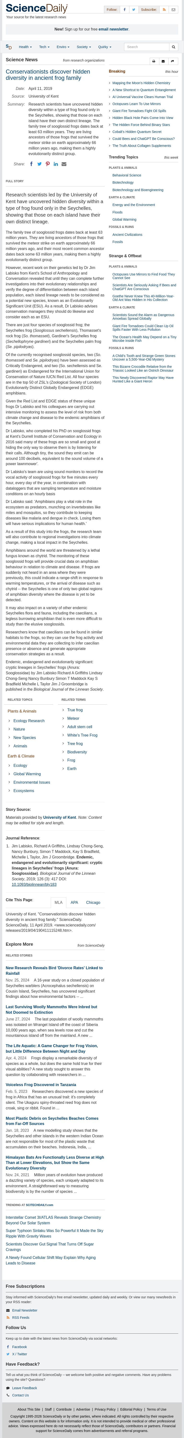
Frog (71, 760)
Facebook (19, 1347)
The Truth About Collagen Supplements (142, 146)
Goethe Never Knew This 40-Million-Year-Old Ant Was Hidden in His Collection (143, 298)
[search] (173, 47)
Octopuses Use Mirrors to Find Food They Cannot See (144, 276)
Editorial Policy (131, 1409)
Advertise (83, 1409)
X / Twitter (19, 1354)
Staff (48, 1409)
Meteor (73, 718)
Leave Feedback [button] (24, 1388)
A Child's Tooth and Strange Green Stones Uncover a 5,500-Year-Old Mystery (144, 357)
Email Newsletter (24, 1310)
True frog (75, 710)
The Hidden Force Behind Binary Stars (141, 125)
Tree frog (75, 744)
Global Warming (27, 774)
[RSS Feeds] (164, 9)
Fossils (118, 242)
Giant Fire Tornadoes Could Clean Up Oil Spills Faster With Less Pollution (143, 327)
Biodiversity (77, 752)
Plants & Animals (22, 711)
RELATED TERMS (74, 699)
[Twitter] (39, 164)
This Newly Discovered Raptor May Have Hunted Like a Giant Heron (143, 379)
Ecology (20, 765)
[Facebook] (31, 164)
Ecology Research (29, 721)
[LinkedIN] (56, 164)
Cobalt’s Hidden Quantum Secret (137, 132)
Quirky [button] (104, 47)
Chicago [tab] (93, 902)
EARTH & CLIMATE (122, 197)
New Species (24, 738)
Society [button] (84, 47)
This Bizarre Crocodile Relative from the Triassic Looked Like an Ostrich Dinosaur (143, 368)
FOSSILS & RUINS (121, 227)
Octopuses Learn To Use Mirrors (137, 104)
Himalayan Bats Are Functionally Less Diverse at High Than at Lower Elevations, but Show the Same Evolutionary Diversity (55, 1162)
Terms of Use (156, 1409)
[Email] (64, 164)
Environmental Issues (31, 782)
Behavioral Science (127, 175)
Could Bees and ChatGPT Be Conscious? (144, 139)
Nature (19, 729)
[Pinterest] (48, 164)
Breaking (117, 71)
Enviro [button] (63, 47)
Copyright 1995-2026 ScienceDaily (36, 1416)
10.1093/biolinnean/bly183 (34, 884)
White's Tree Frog (82, 735)
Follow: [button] (112, 10)
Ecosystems (23, 791)
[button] (154, 61)
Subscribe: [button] (149, 10)
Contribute (64, 1409)
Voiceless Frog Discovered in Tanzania (41, 1085)
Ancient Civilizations (128, 235)
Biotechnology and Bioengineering (138, 190)
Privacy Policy (105, 1409)
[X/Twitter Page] (134, 9)
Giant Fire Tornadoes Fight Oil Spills (139, 111)
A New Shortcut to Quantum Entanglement (144, 90)
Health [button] (25, 47)
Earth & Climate (21, 756)
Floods (118, 212)
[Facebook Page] (124, 9)
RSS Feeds (20, 1317)
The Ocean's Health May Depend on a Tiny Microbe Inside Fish (145, 339)
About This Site (28, 1409)
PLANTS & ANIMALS (123, 167)
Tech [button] (44, 47)
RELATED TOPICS (20, 699)
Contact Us (20, 1395)
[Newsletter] (173, 9)
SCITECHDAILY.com (39, 1205)
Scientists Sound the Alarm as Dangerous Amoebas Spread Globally (143, 316)
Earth (71, 769)
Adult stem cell (79, 727)
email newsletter (114, 29)
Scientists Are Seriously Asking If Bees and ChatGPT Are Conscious (144, 287)
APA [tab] (74, 902)
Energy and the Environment (134, 205)
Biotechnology (123, 182)
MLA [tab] (59, 902)
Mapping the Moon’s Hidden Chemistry (141, 83)
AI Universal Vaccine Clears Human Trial (143, 97)
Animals (20, 746)
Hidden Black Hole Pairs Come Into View (143, 118)
